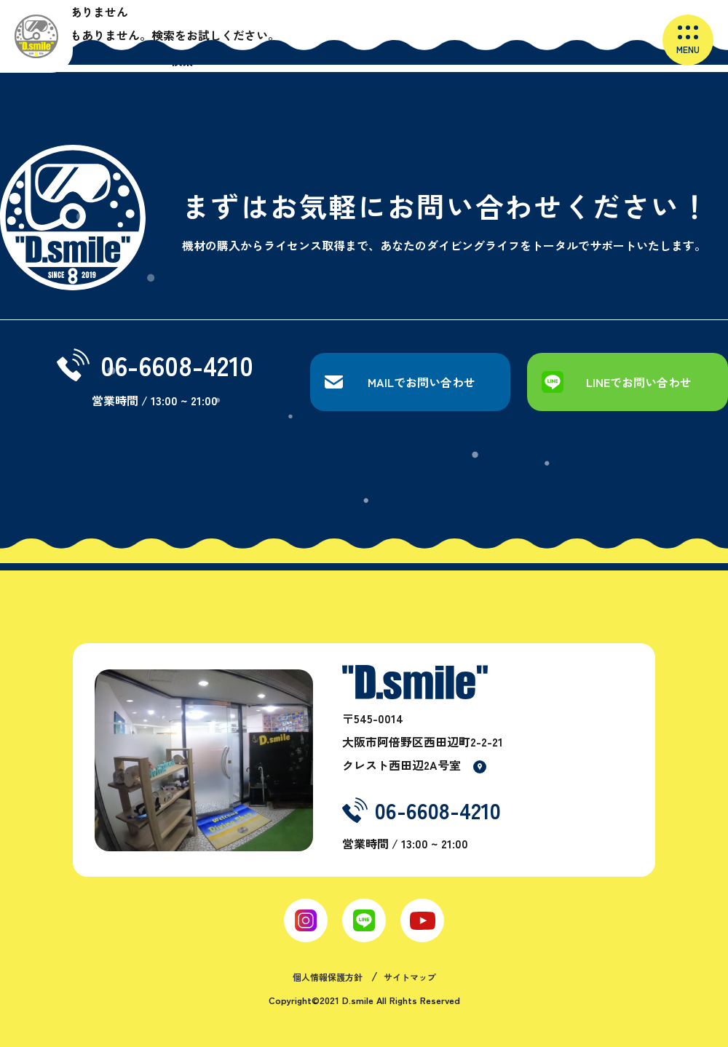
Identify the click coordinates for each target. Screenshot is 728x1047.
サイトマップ (410, 977)
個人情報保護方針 (328, 977)
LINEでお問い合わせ (639, 382)
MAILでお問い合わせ (421, 382)
